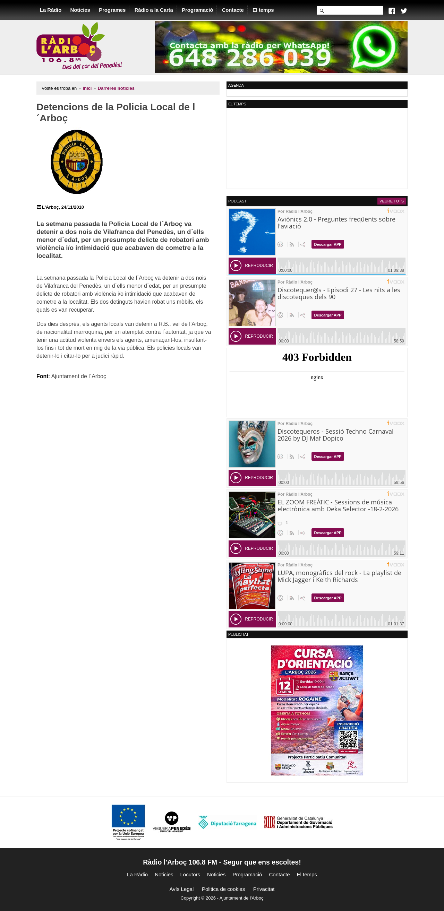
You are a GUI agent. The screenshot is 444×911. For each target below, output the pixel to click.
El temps (263, 10)
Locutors (190, 874)
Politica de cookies (223, 889)
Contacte (233, 10)
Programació (197, 10)
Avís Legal (182, 889)
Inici (87, 88)
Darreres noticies (116, 88)
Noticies (80, 10)
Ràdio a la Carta (154, 10)
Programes (112, 10)
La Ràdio (50, 10)
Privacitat (264, 889)
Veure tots (391, 201)
